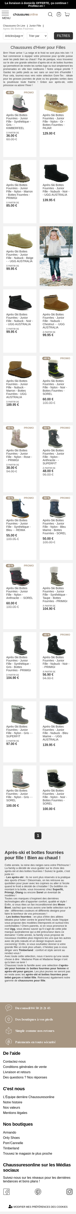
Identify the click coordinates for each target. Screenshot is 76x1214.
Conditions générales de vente (25, 1067)
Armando (9, 1132)
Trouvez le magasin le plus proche (27, 1153)
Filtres (63, 35)
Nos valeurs (11, 1107)
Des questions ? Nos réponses (25, 1077)
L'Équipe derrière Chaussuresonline (28, 1097)
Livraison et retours (17, 1072)
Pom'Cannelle (13, 1143)
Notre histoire (12, 1102)
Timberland (11, 1148)
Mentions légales (15, 1113)
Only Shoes (11, 1137)
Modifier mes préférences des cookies (38, 1206)
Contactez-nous (14, 1061)
